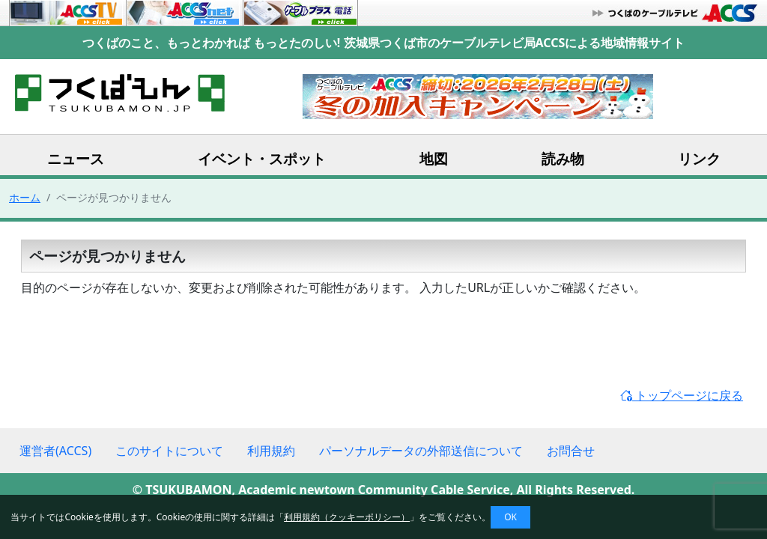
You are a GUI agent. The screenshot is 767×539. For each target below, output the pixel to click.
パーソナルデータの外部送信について (421, 450)
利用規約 (271, 450)
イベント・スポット (262, 158)
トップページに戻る (681, 395)
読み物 (563, 158)
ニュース (75, 158)
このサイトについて (169, 450)
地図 (433, 158)
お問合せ (571, 450)
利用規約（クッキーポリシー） (347, 517)
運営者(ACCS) (55, 450)
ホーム (24, 197)
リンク (699, 158)
